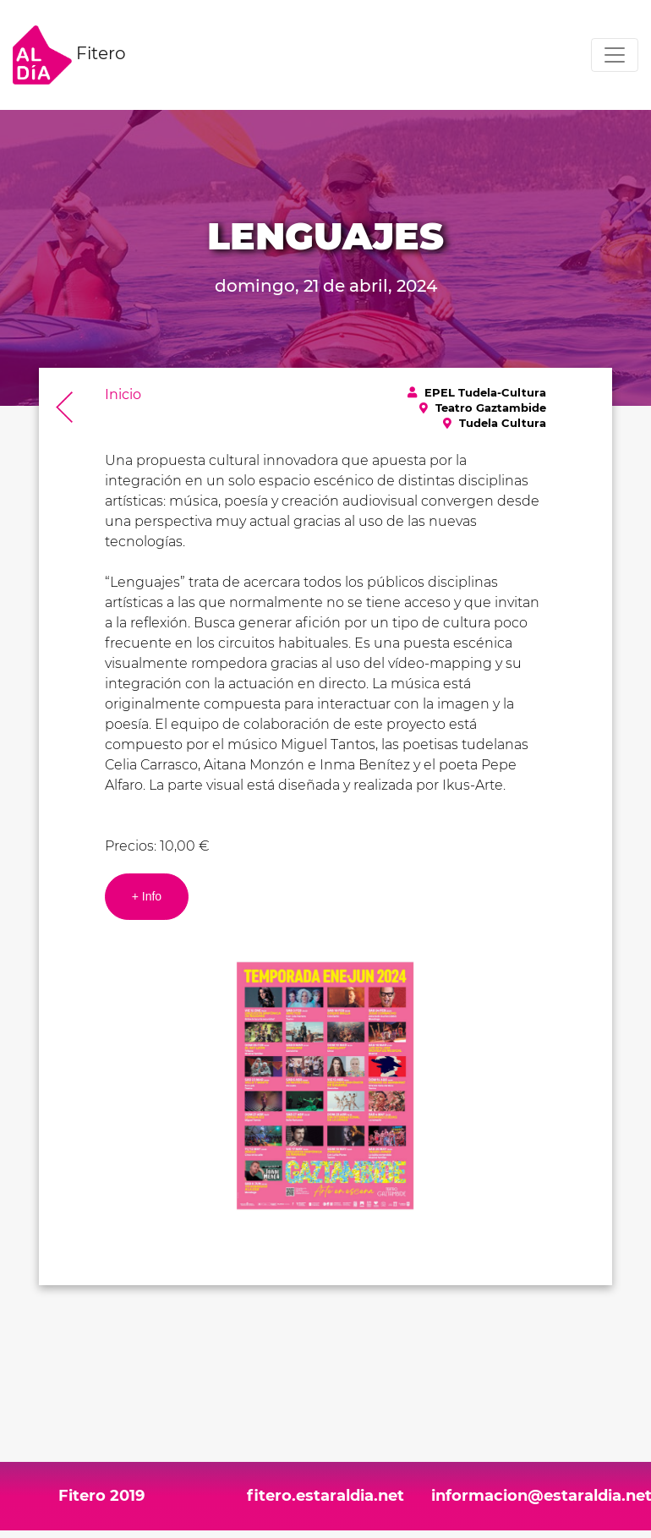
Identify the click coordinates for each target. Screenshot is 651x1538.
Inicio (123, 394)
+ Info (146, 896)
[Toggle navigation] (614, 55)
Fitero (69, 55)
